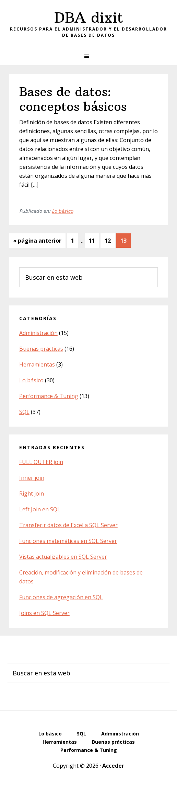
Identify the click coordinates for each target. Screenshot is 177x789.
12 (109, 240)
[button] (88, 56)
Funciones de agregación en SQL (61, 597)
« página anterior (37, 242)
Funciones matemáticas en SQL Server (68, 541)
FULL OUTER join (41, 462)
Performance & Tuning (48, 396)
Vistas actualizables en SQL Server (63, 556)
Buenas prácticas (41, 348)
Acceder (113, 765)
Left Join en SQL (39, 509)
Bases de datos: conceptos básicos (73, 99)
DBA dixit (88, 17)
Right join (31, 493)
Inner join (31, 477)
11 (93, 240)
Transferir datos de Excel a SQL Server (68, 525)
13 (125, 240)
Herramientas (37, 364)
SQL (24, 412)
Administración (38, 333)
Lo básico (62, 211)
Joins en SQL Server (44, 613)
